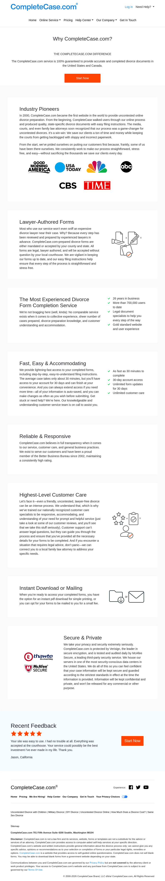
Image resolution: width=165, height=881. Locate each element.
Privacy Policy (97, 862)
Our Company (105, 20)
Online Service (48, 20)
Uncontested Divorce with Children (29, 812)
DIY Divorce (72, 812)
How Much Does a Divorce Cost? (128, 812)
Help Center (83, 20)
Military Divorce (56, 812)
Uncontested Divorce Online (95, 812)
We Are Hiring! (37, 796)
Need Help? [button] (144, 7)
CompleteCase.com (34, 787)
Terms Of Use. (35, 870)
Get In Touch (128, 20)
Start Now (82, 78)
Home (32, 20)
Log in (129, 7)
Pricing (68, 20)
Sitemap (15, 826)
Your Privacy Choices (108, 796)
